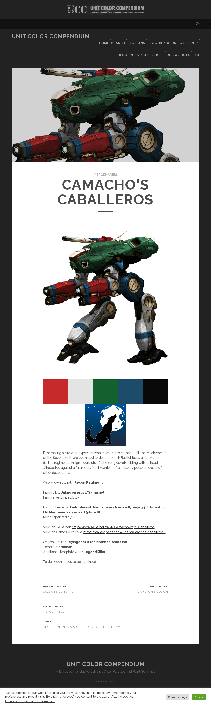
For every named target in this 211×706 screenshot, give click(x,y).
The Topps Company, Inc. (168, 686)
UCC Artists (178, 41)
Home (102, 36)
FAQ (196, 41)
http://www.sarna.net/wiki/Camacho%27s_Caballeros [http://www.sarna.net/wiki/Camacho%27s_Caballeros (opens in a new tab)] (113, 510)
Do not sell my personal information (30, 701)
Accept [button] (199, 697)
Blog (153, 36)
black (48, 610)
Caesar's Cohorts (58, 574)
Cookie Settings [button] (177, 697)
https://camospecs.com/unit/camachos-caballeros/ (124, 515)
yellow (113, 610)
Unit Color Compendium (51, 36)
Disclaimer (105, 664)
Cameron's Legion (153, 574)
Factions (136, 36)
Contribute (152, 41)
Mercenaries (105, 158)
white (100, 610)
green (60, 610)
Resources (128, 41)
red (90, 610)
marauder (76, 610)
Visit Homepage (105, 9)
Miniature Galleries (180, 36)
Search (117, 36)
